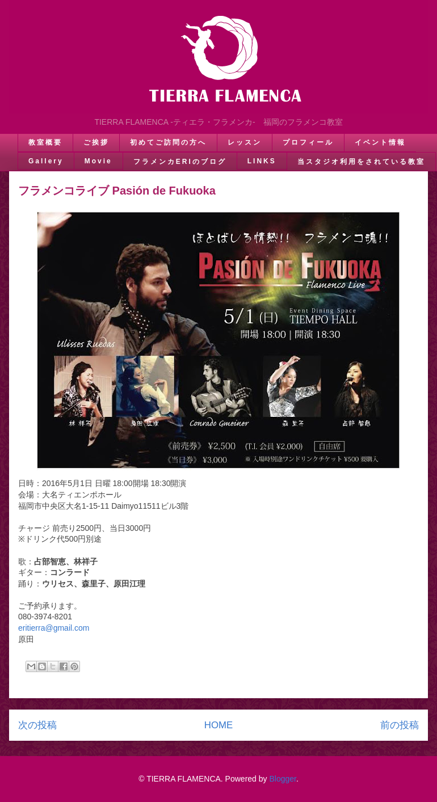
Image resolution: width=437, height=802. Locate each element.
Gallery (46, 161)
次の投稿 (37, 725)
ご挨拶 (96, 142)
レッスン (245, 142)
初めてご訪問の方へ (168, 142)
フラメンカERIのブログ (179, 162)
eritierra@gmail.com (53, 627)
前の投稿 (399, 725)
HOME (218, 725)
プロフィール (308, 142)
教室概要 (45, 142)
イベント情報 (380, 142)
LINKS (261, 161)
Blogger (282, 778)
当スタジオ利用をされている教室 (361, 162)
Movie (98, 161)
